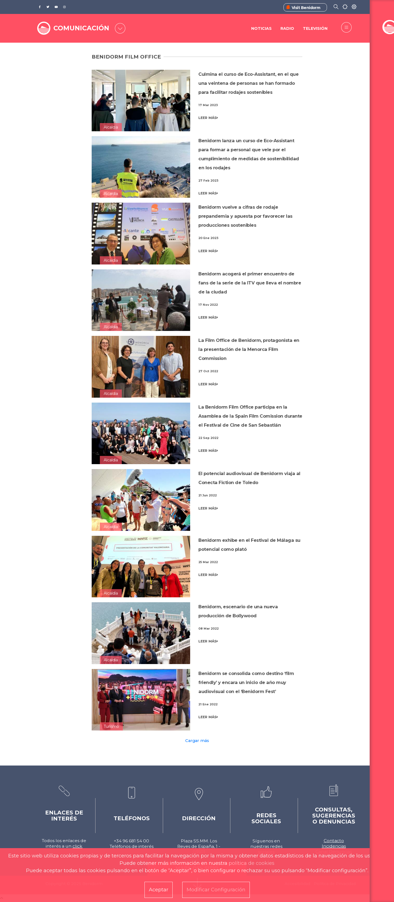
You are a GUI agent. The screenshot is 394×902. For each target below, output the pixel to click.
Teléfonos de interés (131, 846)
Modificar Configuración (216, 890)
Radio (287, 28)
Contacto (334, 840)
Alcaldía (111, 127)
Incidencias (334, 846)
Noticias (261, 28)
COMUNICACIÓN (82, 28)
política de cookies (251, 863)
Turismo (111, 726)
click (77, 846)
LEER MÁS (208, 118)
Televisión (315, 28)
